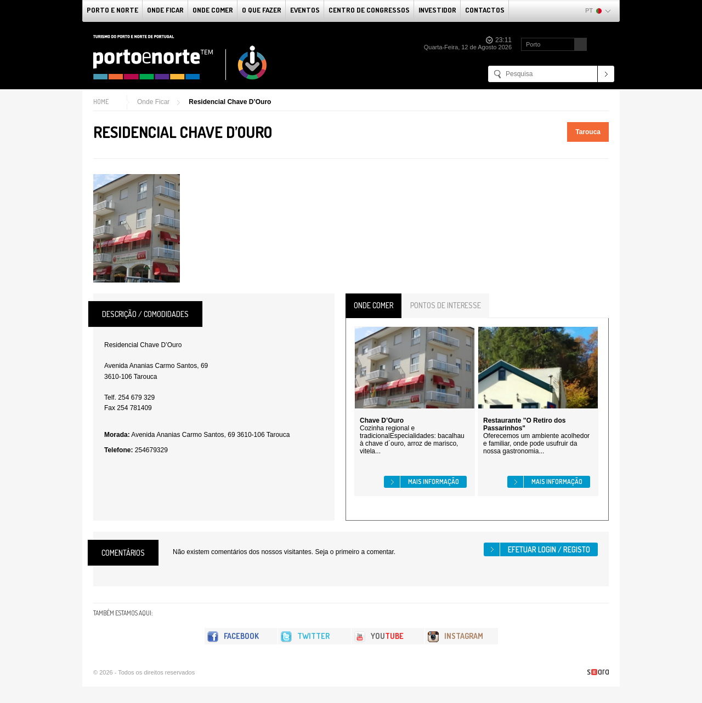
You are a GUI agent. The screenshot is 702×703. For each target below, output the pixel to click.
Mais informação (433, 481)
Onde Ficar (165, 9)
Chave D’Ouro (382, 420)
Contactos (485, 9)
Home (101, 101)
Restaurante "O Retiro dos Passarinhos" (524, 424)
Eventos (305, 9)
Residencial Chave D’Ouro (230, 102)
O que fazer (261, 9)
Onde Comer (213, 9)
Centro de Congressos (369, 9)
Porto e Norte (112, 9)
